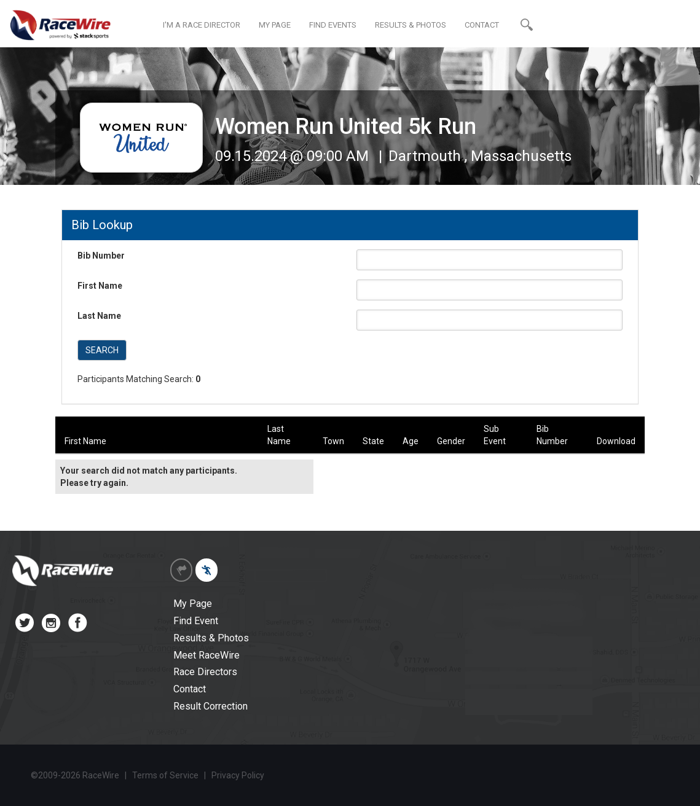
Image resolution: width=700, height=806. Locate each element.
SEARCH (102, 350)
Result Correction (210, 706)
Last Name (99, 316)
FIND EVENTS (332, 24)
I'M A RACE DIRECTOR (201, 24)
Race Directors (205, 672)
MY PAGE (275, 24)
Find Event (195, 621)
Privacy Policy (237, 775)
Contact (189, 689)
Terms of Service (165, 775)
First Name (99, 286)
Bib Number (101, 255)
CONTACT (482, 24)
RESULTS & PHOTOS (410, 24)
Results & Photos (211, 638)
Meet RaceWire (206, 655)
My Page (192, 603)
